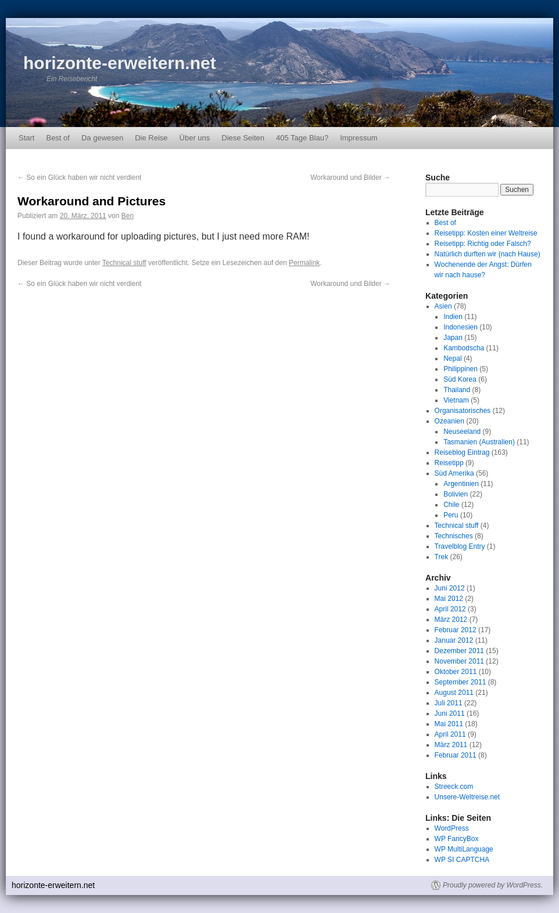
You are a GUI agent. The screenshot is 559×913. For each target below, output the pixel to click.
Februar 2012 (455, 630)
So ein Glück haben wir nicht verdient (79, 177)
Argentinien (461, 484)
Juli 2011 (449, 703)
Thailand (456, 390)
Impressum (358, 137)
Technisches (454, 536)
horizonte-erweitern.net (119, 63)
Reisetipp (449, 463)
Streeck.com (454, 786)
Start (26, 137)
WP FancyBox (457, 839)
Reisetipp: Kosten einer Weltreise (486, 233)
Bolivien (455, 494)
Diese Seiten (242, 137)
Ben (127, 216)
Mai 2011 (449, 724)
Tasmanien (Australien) (479, 442)
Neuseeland (462, 431)
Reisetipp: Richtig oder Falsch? (483, 244)
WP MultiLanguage (464, 849)
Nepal (452, 358)
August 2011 (454, 693)
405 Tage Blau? (302, 137)
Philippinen (460, 369)
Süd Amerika (454, 473)
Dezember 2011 (459, 651)
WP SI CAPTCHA (462, 860)
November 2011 (459, 661)
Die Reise (151, 137)
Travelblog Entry (460, 546)
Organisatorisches (463, 411)
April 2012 (450, 609)
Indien (453, 317)
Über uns (195, 137)
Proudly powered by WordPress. (493, 885)
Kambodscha (463, 348)
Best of (57, 137)
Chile (451, 505)
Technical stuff (124, 263)
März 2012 (451, 619)
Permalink (304, 263)
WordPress (452, 828)
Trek (442, 557)
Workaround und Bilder (350, 177)
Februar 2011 (455, 755)
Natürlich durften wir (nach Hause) (487, 254)
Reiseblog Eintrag (462, 452)
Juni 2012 (450, 588)
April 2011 (450, 734)
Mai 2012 (449, 599)
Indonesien (460, 327)
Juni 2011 (450, 713)
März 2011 (451, 745)
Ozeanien (449, 421)
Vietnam (456, 400)
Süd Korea (459, 379)
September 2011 (460, 682)
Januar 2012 (454, 640)
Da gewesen (102, 137)
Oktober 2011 (456, 672)
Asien (443, 306)
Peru (450, 515)
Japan (453, 338)
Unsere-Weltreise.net (467, 797)
